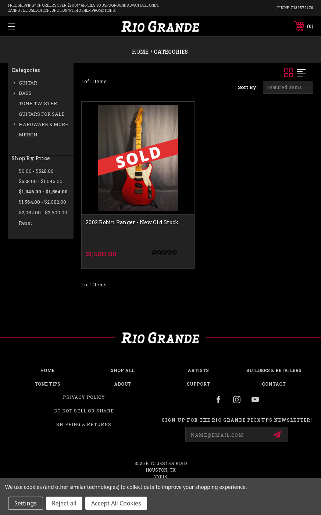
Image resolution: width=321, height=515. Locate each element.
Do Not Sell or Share (84, 411)
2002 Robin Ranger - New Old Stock (132, 222)
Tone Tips (47, 384)
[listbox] (288, 87)
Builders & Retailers (274, 370)
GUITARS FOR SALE (42, 114)
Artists (198, 370)
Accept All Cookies (116, 503)
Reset (25, 222)
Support (198, 384)
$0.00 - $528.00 (36, 171)
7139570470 (301, 8)
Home (47, 370)
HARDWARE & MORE (43, 124)
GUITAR (28, 82)
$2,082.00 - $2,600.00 (43, 212)
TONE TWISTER (38, 103)
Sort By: (247, 87)
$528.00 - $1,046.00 (41, 181)
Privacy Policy (84, 397)
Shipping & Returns (83, 424)
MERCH (28, 134)
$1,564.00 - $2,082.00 (42, 202)
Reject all (64, 503)
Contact (274, 384)
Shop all (123, 370)
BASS (25, 93)
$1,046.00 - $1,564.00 (43, 191)
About (122, 384)
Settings (25, 503)
